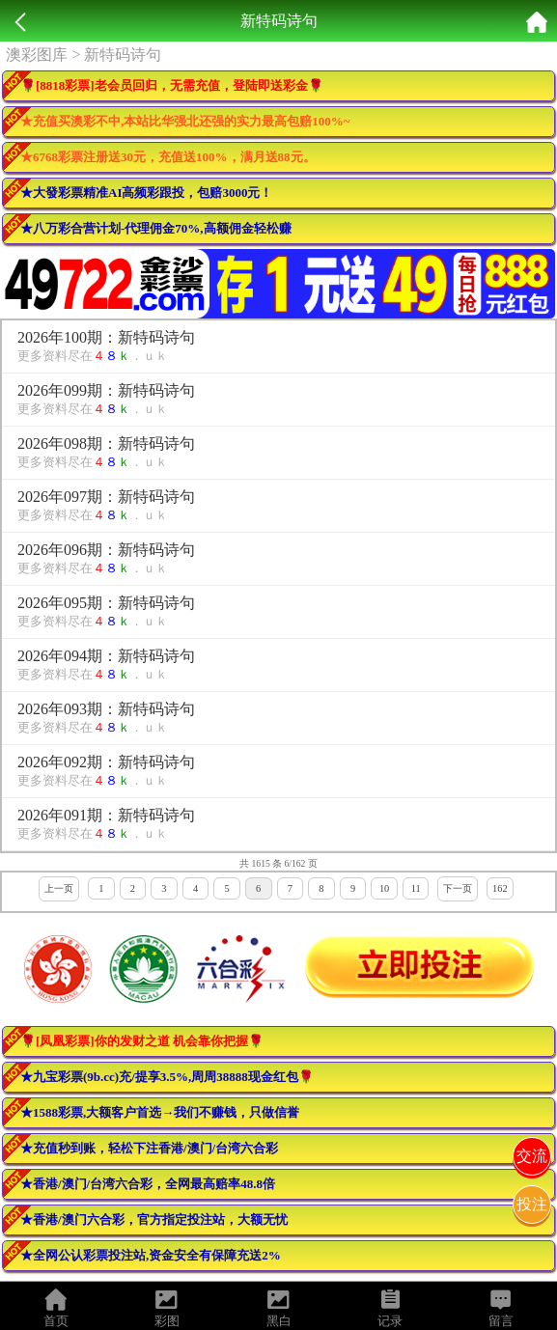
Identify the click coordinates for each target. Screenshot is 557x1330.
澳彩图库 (37, 54)
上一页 (58, 888)
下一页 (457, 888)
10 (384, 888)
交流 (531, 1156)
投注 (531, 1204)
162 (500, 888)
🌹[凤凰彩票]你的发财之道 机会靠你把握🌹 (142, 1041)
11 (416, 888)
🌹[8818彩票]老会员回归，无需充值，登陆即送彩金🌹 (171, 85)
